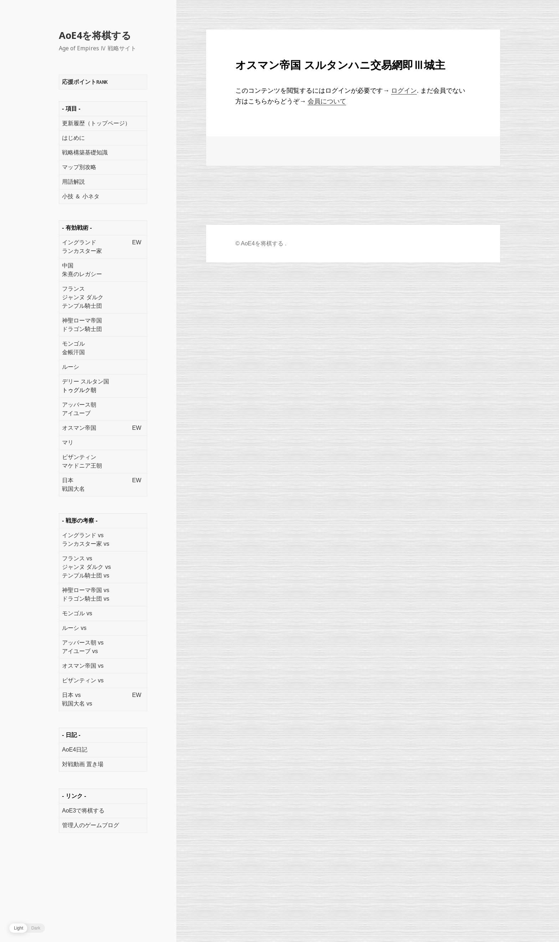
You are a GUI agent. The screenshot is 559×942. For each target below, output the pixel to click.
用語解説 (73, 182)
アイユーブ (76, 413)
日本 (67, 480)
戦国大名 (73, 489)
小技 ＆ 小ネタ (80, 196)
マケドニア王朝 (82, 466)
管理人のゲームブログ (90, 825)
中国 (67, 266)
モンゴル (73, 344)
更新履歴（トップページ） (96, 123)
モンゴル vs (77, 613)
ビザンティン (79, 457)
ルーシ (70, 367)
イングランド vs (82, 535)
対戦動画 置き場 (82, 764)
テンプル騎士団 (82, 306)
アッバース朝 (79, 405)
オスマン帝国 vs (82, 666)
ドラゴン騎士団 (82, 329)
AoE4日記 (74, 750)
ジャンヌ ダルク (82, 297)
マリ (67, 442)
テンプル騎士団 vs (85, 575)
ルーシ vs (74, 628)
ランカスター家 (82, 251)
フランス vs (77, 558)
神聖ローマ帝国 (82, 320)
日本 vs (71, 695)
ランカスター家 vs (85, 544)
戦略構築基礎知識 (85, 152)
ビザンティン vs (82, 680)
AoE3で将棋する (83, 811)
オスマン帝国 (79, 428)
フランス (73, 289)
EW (136, 242)
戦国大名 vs (77, 704)
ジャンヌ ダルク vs (86, 567)
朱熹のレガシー (82, 274)
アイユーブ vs (80, 651)
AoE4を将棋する (95, 35)
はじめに (73, 138)
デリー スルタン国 (85, 381)
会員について (327, 101)
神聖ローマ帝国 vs (85, 590)
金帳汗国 (73, 352)
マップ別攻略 (79, 167)
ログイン (404, 90)
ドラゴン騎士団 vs (85, 599)
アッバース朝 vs (82, 643)
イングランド (79, 242)
